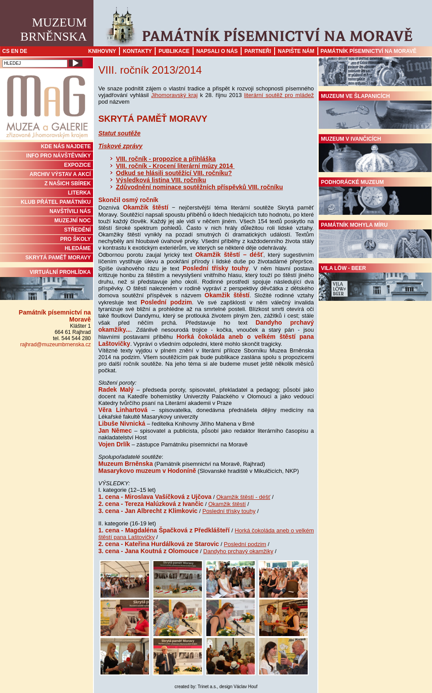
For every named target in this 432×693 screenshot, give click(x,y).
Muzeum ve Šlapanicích (375, 111)
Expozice (77, 165)
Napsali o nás (217, 51)
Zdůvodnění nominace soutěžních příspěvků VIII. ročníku (199, 187)
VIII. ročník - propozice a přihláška (166, 158)
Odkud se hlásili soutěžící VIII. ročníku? (174, 172)
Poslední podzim (245, 544)
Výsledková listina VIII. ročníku (161, 180)
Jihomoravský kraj (174, 95)
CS (6, 51)
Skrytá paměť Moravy (58, 258)
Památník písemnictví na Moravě (368, 51)
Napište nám (296, 51)
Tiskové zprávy (120, 146)
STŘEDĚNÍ (77, 230)
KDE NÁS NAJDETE (66, 146)
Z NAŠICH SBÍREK (68, 183)
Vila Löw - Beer (375, 283)
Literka (79, 193)
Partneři (258, 51)
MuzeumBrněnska (53, 29)
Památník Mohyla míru (375, 240)
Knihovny (102, 51)
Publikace (174, 51)
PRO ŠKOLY (75, 239)
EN (15, 51)
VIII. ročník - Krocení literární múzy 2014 (175, 165)
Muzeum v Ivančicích (375, 154)
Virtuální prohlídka (46, 284)
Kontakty (137, 51)
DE (23, 51)
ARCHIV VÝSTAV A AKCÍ (60, 174)
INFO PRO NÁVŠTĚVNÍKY (58, 156)
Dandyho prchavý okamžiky (238, 551)
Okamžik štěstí (227, 504)
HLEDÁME (78, 248)
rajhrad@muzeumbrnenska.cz (55, 344)
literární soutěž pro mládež (279, 95)
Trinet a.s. (207, 686)
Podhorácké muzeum (375, 197)
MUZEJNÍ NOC (72, 220)
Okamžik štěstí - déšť (243, 497)
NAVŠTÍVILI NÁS (70, 211)
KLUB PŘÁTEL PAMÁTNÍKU (56, 202)
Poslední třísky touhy (229, 511)
